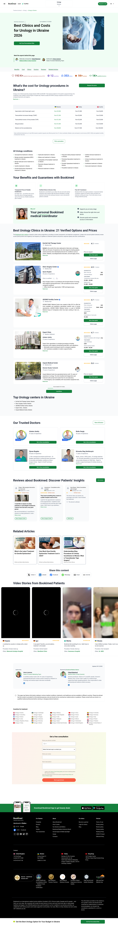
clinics (29, 69)
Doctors (36, 69)
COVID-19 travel (100, 830)
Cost (23, 69)
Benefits (16, 69)
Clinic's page (93, 258)
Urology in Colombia (94, 712)
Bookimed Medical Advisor (72, 669)
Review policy (99, 823)
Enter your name (46, 750)
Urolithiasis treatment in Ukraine (93, 163)
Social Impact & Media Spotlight (61, 827)
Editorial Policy (100, 832)
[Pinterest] (27, 830)
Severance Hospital (74, 651)
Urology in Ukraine (38, 722)
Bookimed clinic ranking (22, 234)
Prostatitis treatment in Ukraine (70, 168)
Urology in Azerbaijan (38, 712)
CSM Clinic (70, 518)
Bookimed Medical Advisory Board (62, 825)
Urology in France (75, 714)
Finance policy (100, 825)
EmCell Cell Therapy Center (52, 243)
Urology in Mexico (75, 718)
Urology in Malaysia (56, 718)
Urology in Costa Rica (20, 714)
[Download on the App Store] (86, 804)
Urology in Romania (38, 720)
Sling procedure (19, 124)
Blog (37, 823)
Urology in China (74, 712)
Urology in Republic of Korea (21, 720)
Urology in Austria (19, 712)
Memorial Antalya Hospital (15, 651)
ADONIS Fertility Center (50, 299)
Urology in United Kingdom (77, 722)
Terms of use (53, 767)
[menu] (4, 4)
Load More (59, 391)
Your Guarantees (40, 827)
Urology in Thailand (93, 720)
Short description (46, 758)
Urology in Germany (93, 714)
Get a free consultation (43, 442)
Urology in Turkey (19, 722)
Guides (38, 825)
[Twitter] (24, 830)
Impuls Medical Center (50, 363)
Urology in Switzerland (76, 720)
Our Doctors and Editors (59, 823)
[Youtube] (20, 830)
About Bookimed (57, 818)
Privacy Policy (68, 770)
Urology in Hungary (38, 716)
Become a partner (83, 818)
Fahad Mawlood (73, 672)
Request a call (102, 4)
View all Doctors (99, 422)
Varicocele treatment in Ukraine (93, 166)
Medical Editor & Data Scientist (27, 60)
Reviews (43, 69)
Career (54, 830)
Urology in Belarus (56, 712)
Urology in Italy (92, 716)
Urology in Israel (74, 716)
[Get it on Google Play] (98, 804)
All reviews (100, 480)
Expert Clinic (47, 332)
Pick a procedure (59, 141)
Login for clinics (83, 820)
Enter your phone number (49, 740)
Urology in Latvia (19, 718)
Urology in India (55, 716)
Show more (18, 515)
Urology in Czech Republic (58, 714)
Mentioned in (19, 819)
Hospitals (38, 818)
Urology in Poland (93, 718)
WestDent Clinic (42, 651)
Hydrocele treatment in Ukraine (46, 154)
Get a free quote (93, 255)
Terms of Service (46, 771)
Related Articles (53, 69)
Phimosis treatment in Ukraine (46, 168)
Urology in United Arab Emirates (59, 722)
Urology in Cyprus (38, 714)
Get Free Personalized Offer (26, 43)
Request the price (92, 85)
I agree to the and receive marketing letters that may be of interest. (60, 768)
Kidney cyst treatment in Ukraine (46, 157)
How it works (56, 820)
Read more (16, 99)
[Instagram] (17, 830)
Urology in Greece (19, 716)
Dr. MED (101, 651)
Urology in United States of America (95, 723)
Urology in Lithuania (38, 718)
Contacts (55, 832)
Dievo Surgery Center (50, 267)
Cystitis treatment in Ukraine (22, 166)
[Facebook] (14, 830)
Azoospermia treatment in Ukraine (24, 154)
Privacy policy (59, 767)
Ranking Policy (100, 827)
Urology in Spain (56, 720)
